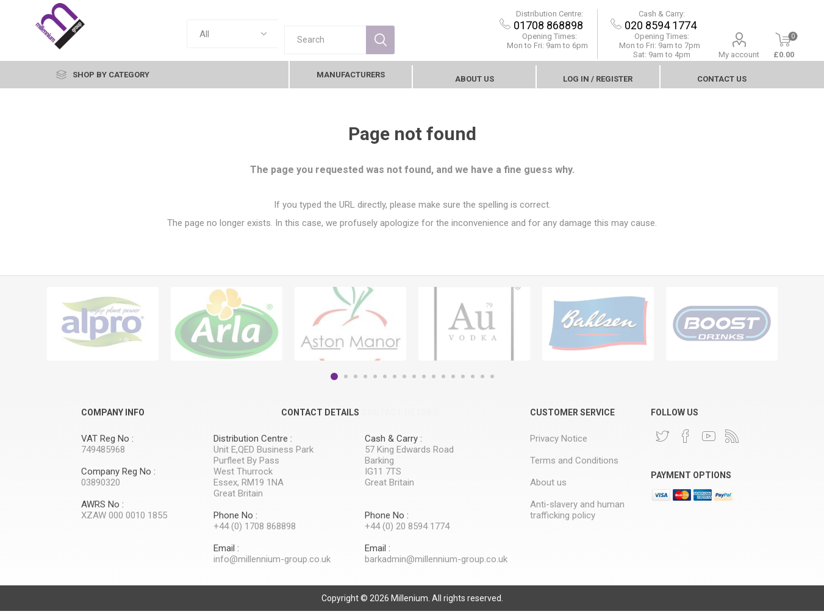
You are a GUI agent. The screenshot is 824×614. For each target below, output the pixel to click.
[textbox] (325, 37)
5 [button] (375, 379)
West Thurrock (243, 474)
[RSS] (732, 439)
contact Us (722, 81)
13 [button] (453, 379)
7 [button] (394, 379)
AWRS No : (102, 507)
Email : (226, 551)
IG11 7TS (383, 474)
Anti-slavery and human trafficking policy (577, 513)
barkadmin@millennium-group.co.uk (436, 562)
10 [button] (424, 379)
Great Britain (238, 496)
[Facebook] (685, 439)
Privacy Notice (558, 441)
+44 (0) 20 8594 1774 (407, 529)
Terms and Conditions (574, 463)
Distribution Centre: (524, 16)
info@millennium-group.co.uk (272, 562)
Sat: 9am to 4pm (636, 57)
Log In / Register (597, 81)
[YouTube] (708, 439)
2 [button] (346, 379)
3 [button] (355, 379)
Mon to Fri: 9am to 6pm (523, 48)
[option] (103, 327)
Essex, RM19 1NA (248, 485)
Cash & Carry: (637, 16)
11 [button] (433, 379)
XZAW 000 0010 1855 (124, 518)
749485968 (103, 452)
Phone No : (235, 518)
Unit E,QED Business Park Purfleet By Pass (263, 458)
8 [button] (404, 379)
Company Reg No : (118, 474)
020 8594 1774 (636, 28)
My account (714, 57)
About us (474, 81)
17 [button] (492, 379)
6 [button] (385, 379)
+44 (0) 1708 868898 (254, 529)
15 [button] (473, 379)
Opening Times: (524, 39)
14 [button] (463, 379)
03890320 (100, 485)
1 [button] (334, 379)
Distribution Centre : (252, 441)
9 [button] (414, 379)
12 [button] (443, 379)
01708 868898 (524, 28)
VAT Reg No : (107, 441)
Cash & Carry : (393, 441)
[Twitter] (662, 439)
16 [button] (482, 379)
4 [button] (365, 379)
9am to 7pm (635, 48)
